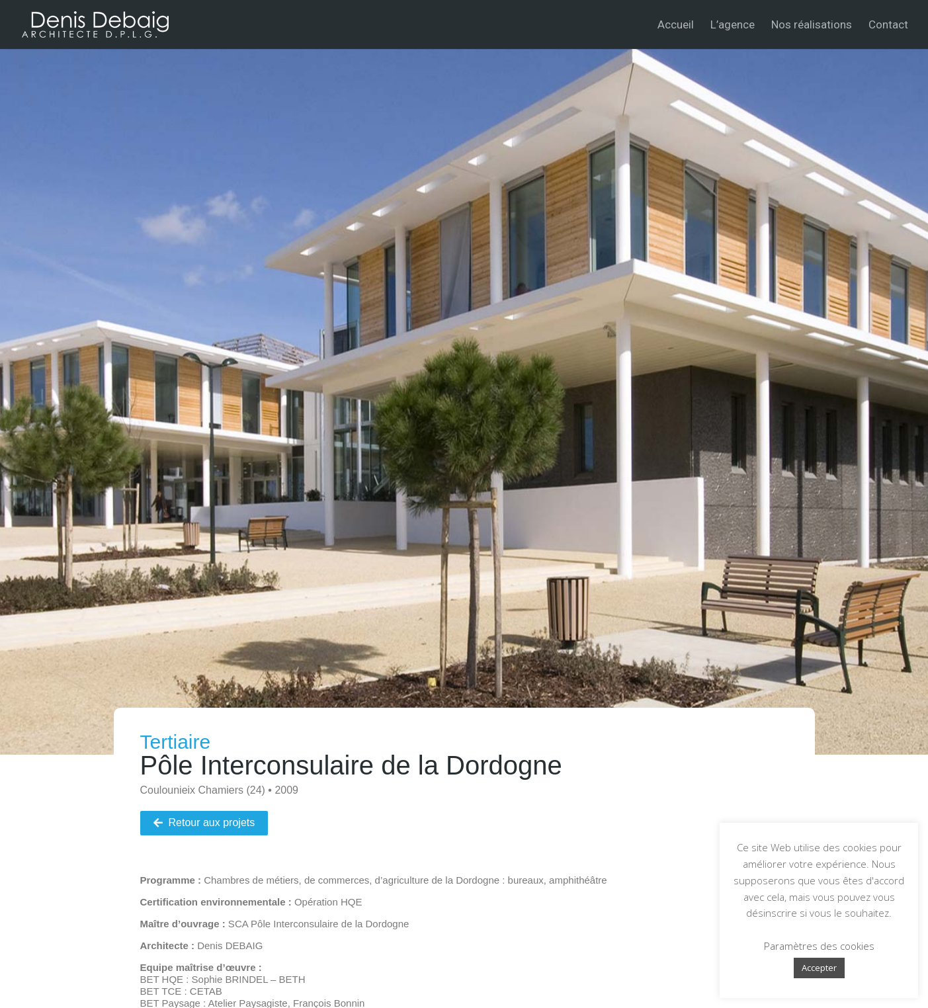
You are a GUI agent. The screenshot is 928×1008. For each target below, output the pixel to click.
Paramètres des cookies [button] (819, 945)
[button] (204, 823)
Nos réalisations (811, 25)
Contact (888, 25)
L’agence (732, 25)
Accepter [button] (819, 968)
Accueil (675, 25)
